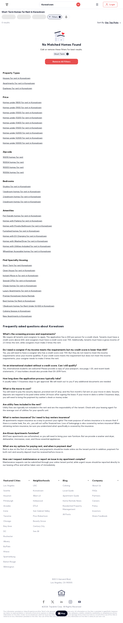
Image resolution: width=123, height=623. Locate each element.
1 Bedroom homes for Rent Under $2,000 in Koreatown (28, 306)
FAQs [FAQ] (94, 490)
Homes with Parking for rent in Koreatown (22, 221)
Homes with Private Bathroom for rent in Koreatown (27, 226)
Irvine (5, 511)
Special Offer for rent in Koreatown (19, 280)
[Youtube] (79, 602)
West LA (37, 495)
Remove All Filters (61, 61)
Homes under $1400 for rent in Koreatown (22, 122)
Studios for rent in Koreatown (17, 186)
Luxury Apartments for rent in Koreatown (22, 291)
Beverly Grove (39, 521)
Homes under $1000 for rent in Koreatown (22, 112)
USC (35, 485)
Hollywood (38, 501)
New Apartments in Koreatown (17, 316)
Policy (95, 506)
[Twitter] (52, 602)
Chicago (7, 521)
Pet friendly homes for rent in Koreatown (22, 216)
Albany (6, 541)
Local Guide (68, 490)
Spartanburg (9, 556)
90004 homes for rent (13, 162)
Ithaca (6, 551)
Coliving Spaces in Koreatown (17, 311)
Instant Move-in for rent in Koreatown (20, 275)
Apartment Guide (71, 495)
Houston (7, 495)
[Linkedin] (61, 602)
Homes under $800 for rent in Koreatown (22, 102)
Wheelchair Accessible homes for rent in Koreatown (27, 251)
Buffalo (6, 546)
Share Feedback (99, 516)
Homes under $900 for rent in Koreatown (22, 107)
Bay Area (7, 526)
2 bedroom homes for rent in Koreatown (22, 196)
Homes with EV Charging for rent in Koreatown (25, 236)
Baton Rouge (9, 561)
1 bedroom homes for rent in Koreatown (21, 191)
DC (4, 531)
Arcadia (7, 506)
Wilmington (8, 566)
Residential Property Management (72, 508)
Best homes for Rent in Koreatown (19, 301)
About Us (96, 485)
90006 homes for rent (13, 172)
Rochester (8, 536)
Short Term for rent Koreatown (17, 265)
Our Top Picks (113, 22)
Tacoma (7, 516)
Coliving (66, 485)
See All (36, 531)
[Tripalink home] (7, 4)
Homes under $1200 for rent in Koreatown (22, 117)
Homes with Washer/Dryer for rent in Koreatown (25, 241)
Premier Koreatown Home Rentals (19, 296)
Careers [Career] (96, 501)
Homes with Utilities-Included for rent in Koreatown (27, 246)
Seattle (6, 490)
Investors (96, 511)
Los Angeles (8, 485)
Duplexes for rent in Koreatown (17, 88)
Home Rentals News (72, 501)
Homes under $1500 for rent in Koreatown (22, 128)
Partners (96, 495)
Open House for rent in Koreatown (19, 270)
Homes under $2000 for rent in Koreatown (23, 133)
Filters (55, 17)
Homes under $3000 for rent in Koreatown (22, 143)
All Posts (67, 514)
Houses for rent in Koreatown (16, 78)
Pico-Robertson (40, 516)
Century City (39, 526)
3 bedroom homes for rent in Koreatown (22, 201)
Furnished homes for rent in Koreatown (21, 231)
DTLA (35, 506)
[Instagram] (70, 602)
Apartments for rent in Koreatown (19, 83)
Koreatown (38, 490)
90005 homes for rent (13, 167)
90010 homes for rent (13, 157)
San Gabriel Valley (41, 511)
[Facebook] (43, 602)
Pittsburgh (8, 501)
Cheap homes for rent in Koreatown (20, 285)
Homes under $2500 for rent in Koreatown (22, 138)
